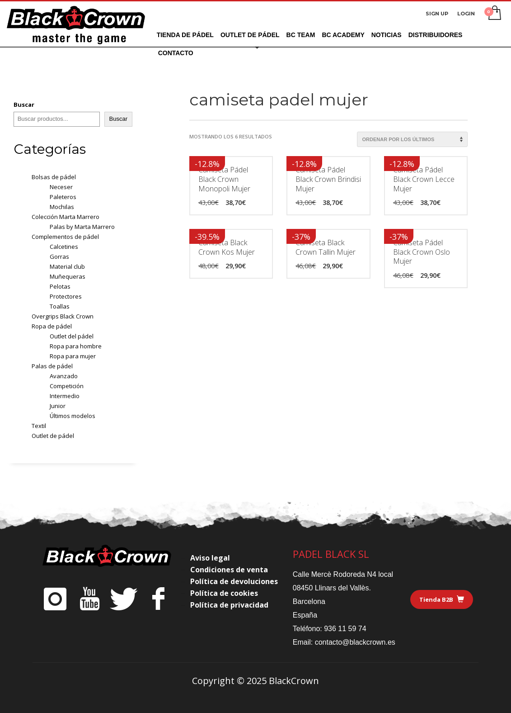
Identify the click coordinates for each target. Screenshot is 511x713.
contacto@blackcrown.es (355, 642)
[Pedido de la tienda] (412, 139)
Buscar (24, 104)
